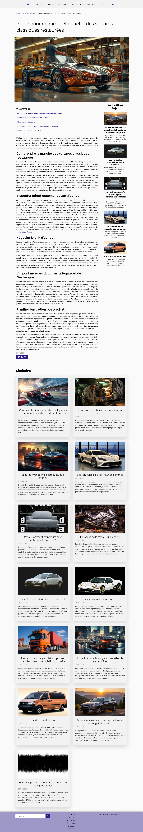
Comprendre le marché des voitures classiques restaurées (39, 113)
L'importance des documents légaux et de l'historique (37, 126)
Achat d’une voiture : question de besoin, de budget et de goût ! (115, 130)
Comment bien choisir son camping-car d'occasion (100, 412)
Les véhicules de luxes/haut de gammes (115, 227)
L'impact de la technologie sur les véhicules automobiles (100, 660)
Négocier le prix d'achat (26, 122)
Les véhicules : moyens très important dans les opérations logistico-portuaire (43, 660)
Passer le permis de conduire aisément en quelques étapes (43, 784)
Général (103, 4)
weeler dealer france (24, 232)
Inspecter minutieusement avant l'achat (32, 118)
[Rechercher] (30, 816)
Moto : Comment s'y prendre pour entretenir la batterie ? (115, 195)
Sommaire (24, 108)
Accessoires (62, 4)
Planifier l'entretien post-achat (29, 130)
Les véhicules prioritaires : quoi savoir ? (115, 162)
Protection (38, 4)
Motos (50, 4)
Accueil (17, 13)
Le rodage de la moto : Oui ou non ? (100, 536)
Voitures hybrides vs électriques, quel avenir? (43, 476)
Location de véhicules (115, 256)
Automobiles (77, 4)
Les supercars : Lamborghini (100, 599)
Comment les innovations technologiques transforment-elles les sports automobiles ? (43, 413)
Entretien (91, 4)
